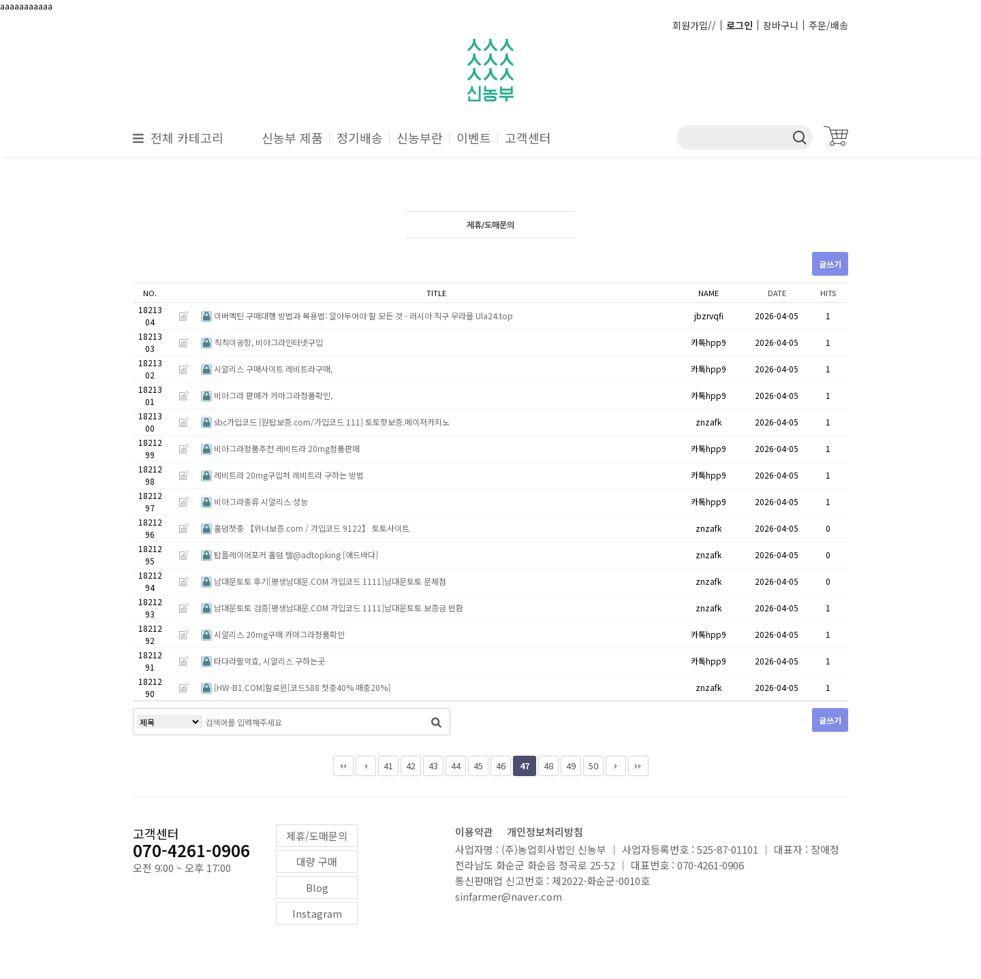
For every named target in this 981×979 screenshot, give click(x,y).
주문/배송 (828, 25)
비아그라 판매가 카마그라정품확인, (266, 395)
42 (411, 765)
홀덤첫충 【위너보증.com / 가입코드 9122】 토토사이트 (305, 528)
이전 (366, 766)
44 (456, 765)
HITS (828, 292)
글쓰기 (830, 264)
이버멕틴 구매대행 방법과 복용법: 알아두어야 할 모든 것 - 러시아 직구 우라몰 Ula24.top (357, 315)
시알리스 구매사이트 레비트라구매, (266, 368)
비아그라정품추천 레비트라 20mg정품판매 (280, 448)
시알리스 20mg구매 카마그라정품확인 (273, 634)
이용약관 (474, 831)
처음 (343, 766)
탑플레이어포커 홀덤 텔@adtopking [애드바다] (289, 554)
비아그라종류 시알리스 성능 (254, 501)
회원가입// (694, 25)
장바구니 (780, 25)
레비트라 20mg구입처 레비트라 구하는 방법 (282, 475)
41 (388, 765)
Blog (317, 887)
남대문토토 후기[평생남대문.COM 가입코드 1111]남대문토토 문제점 (323, 581)
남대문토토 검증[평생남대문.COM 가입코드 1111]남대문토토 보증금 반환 (332, 607)
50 (593, 765)
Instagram (317, 913)
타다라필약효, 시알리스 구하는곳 (263, 661)
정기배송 (360, 137)
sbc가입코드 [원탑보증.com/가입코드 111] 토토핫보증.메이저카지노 (325, 422)
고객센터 (528, 137)
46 (500, 765)
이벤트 (473, 137)
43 (433, 765)
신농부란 (419, 137)
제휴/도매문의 (316, 836)
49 (571, 765)
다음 (616, 766)
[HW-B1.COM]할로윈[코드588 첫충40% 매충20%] (295, 687)
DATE (777, 292)
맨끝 (638, 766)
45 (478, 765)
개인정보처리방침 (545, 831)
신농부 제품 (292, 137)
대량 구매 (316, 861)
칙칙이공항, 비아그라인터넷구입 (262, 342)
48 (548, 765)
